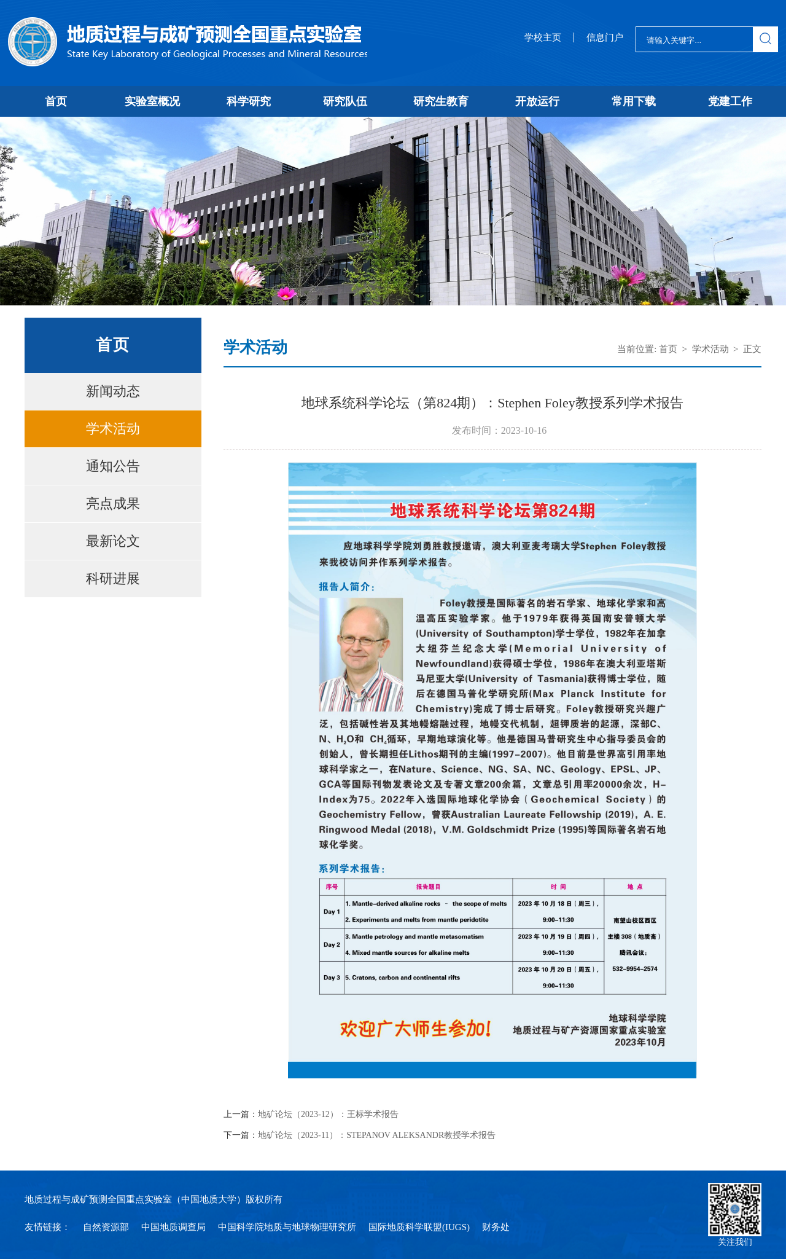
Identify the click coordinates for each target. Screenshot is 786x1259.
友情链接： (48, 1227)
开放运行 (537, 101)
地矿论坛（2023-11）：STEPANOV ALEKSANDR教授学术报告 (377, 1135)
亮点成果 (113, 503)
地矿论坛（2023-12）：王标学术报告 (328, 1114)
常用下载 (634, 101)
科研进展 (113, 578)
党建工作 (730, 101)
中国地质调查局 (173, 1227)
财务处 (496, 1227)
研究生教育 (441, 101)
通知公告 (113, 466)
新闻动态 (113, 391)
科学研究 (249, 101)
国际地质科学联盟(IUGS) (419, 1227)
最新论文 (113, 541)
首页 (56, 101)
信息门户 (604, 37)
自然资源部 (106, 1227)
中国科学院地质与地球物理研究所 (287, 1227)
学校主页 (542, 37)
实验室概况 (152, 101)
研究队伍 (345, 101)
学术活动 (113, 428)
